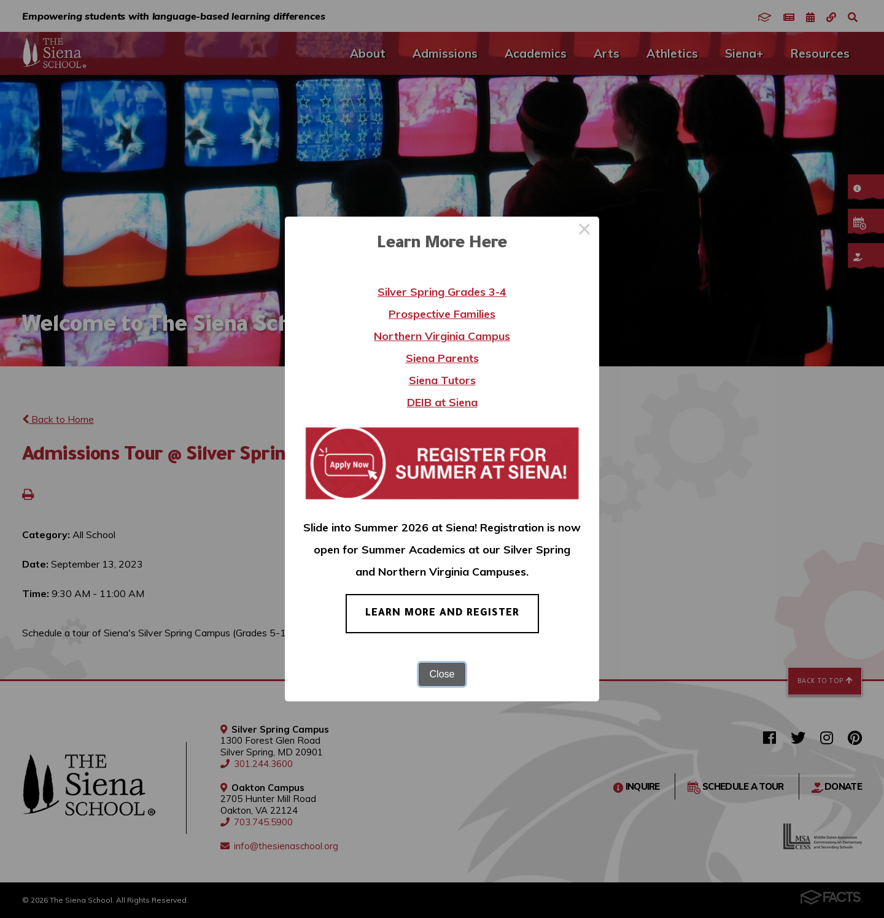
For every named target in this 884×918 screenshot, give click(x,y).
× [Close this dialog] (584, 231)
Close (442, 674)
